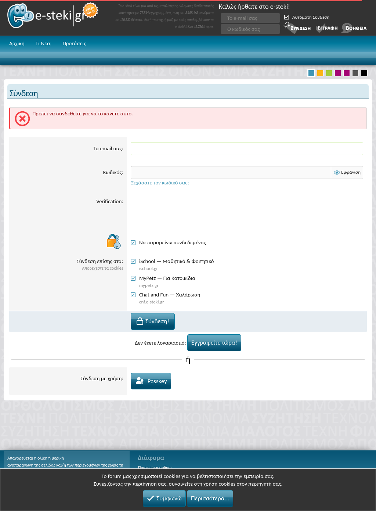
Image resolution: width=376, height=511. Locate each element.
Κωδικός (112, 172)
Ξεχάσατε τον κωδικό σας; (160, 182)
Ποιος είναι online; (154, 467)
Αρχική (17, 43)
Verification (109, 201)
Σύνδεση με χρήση (101, 378)
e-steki (53, 17)
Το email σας (108, 148)
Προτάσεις (74, 43)
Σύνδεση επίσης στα (99, 261)
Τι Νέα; (44, 43)
